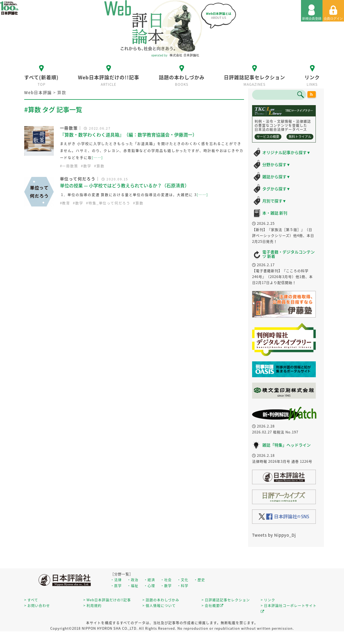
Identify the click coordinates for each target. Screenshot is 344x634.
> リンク (268, 599)
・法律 (116, 579)
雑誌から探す (276, 177)
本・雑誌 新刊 (274, 213)
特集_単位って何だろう (109, 202)
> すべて (31, 599)
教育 (66, 202)
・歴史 (199, 579)
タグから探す (276, 189)
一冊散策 (70, 165)
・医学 (116, 585)
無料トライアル (300, 136)
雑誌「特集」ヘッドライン (286, 445)
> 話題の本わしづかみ (160, 599)
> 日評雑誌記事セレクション (226, 599)
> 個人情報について (159, 605)
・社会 (166, 579)
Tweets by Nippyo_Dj (274, 535)
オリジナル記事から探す (286, 152)
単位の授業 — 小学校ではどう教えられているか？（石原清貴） (124, 185)
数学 (87, 165)
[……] (97, 157)
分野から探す (276, 165)
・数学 (166, 585)
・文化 (182, 579)
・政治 (132, 579)
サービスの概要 (268, 136)
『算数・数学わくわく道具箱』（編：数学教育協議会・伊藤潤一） (128, 134)
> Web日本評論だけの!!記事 (107, 599)
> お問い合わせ (37, 605)
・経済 (149, 579)
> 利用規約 (92, 605)
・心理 (149, 585)
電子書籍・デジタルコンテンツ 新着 (288, 254)
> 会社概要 (213, 605)
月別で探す (274, 201)
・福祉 (132, 585)
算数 (100, 165)
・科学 (182, 585)
